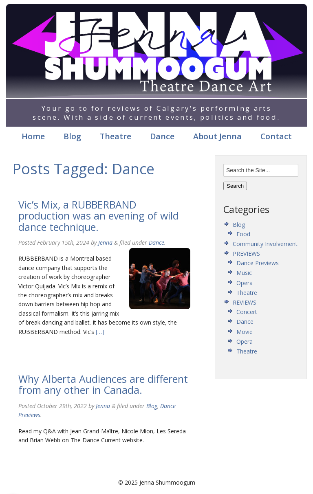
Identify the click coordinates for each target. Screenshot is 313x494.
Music (244, 273)
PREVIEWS (246, 253)
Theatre (115, 136)
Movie (244, 332)
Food (243, 234)
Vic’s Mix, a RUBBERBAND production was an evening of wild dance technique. (98, 216)
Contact (276, 136)
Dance (162, 136)
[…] (99, 332)
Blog (72, 136)
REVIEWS (244, 302)
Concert (246, 312)
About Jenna (217, 136)
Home (33, 136)
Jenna (105, 242)
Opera (244, 283)
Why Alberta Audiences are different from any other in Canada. (103, 384)
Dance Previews (257, 263)
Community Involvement (265, 244)
